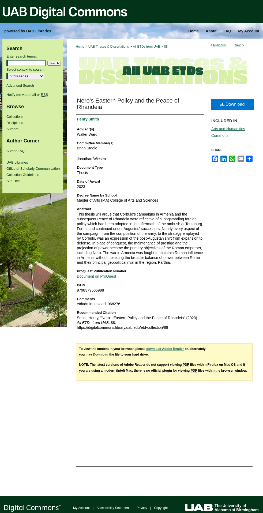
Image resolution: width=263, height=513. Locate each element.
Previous (219, 45)
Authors (12, 129)
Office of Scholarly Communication (33, 169)
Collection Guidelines (22, 175)
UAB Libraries (17, 162)
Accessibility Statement (113, 508)
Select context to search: (25, 69)
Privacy (142, 508)
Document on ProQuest (96, 276)
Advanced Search (20, 86)
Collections (15, 117)
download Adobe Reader (165, 349)
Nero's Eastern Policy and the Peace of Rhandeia (128, 103)
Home (80, 46)
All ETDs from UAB (146, 46)
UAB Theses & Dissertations (108, 46)
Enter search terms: (21, 56)
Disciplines (14, 123)
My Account (81, 508)
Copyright (161, 508)
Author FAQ (15, 151)
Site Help (13, 181)
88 (166, 46)
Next (238, 45)
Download (232, 104)
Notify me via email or (27, 95)
